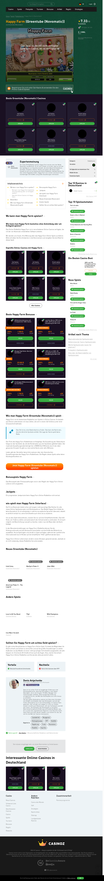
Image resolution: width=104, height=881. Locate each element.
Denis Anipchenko (15, 176)
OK (80, 878)
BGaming (87, 342)
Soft (32, 809)
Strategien (79, 11)
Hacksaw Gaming (11, 619)
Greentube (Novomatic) (13, 572)
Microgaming (51, 619)
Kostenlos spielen (35, 565)
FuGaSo (87, 233)
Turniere (40, 11)
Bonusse (50, 11)
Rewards (9, 834)
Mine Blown (88, 295)
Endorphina (87, 245)
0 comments (82, 25)
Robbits (87, 254)
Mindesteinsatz (43, 331)
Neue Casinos (10, 804)
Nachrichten (35, 815)
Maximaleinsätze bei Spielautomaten (80, 361)
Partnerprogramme (63, 804)
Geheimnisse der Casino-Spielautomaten (82, 364)
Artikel (59, 11)
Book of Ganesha (90, 242)
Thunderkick (88, 208)
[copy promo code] (23, 121)
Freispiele (29, 11)
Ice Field (87, 330)
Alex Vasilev (22, 736)
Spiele (19, 11)
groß (9, 362)
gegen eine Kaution (13, 393)
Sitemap (34, 819)
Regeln (68, 11)
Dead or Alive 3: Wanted (89, 218)
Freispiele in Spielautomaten (78, 372)
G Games (29, 619)
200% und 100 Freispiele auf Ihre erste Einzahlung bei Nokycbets (90, 276)
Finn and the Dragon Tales (91, 318)
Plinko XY (87, 340)
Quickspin (87, 256)
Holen (20, 342)
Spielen (20, 125)
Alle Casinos (35, 309)
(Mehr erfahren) (71, 878)
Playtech (8, 638)
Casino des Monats (37, 806)
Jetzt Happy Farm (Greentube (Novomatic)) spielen (34, 470)
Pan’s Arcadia (89, 206)
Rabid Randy (88, 306)
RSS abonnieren (51, 874)
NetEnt (86, 221)
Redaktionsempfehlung (15, 331)
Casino (10, 11)
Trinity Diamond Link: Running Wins (91, 231)
